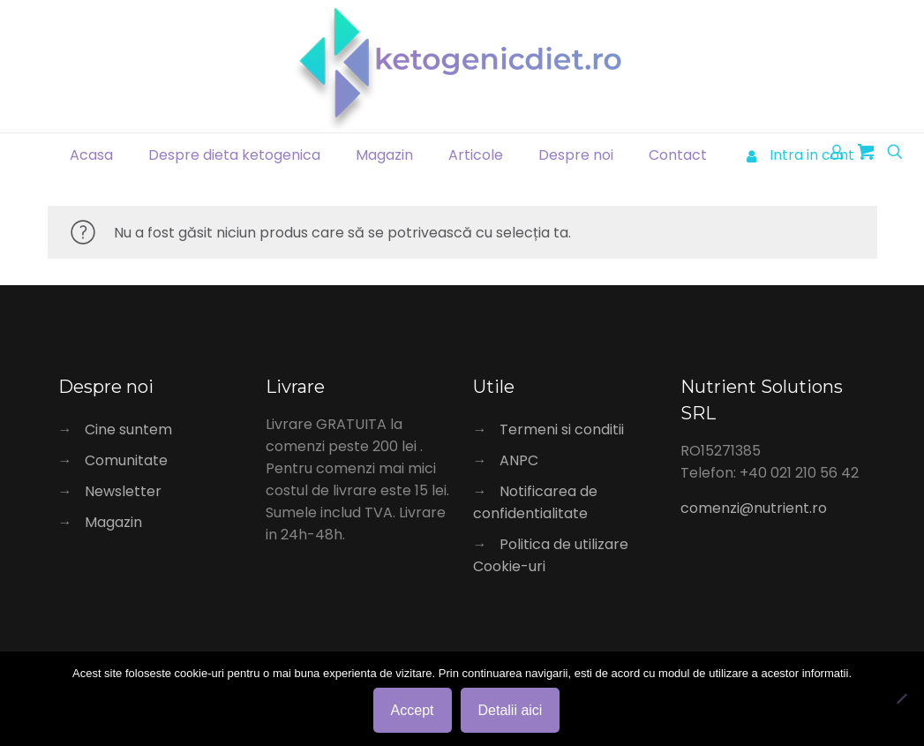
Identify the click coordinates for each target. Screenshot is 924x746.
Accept (412, 710)
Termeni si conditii (562, 429)
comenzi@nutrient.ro (753, 508)
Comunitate (126, 460)
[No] (902, 698)
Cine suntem (128, 429)
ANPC (519, 460)
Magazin (113, 522)
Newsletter (123, 491)
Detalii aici (510, 710)
